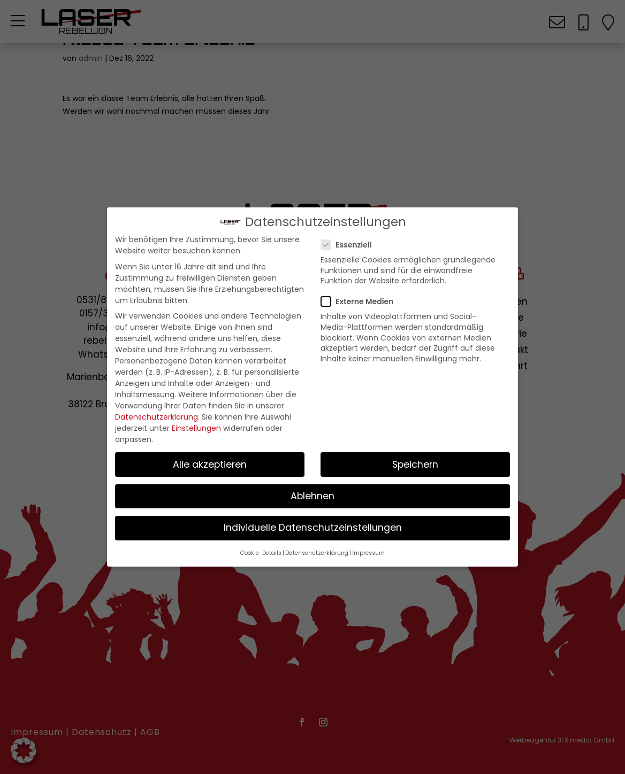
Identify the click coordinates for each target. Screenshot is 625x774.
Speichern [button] (415, 467)
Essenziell (351, 247)
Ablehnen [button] (312, 498)
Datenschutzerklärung (156, 419)
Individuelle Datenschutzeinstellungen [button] (313, 530)
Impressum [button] (368, 556)
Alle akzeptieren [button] (210, 467)
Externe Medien (361, 304)
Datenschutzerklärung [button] (316, 556)
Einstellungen (196, 430)
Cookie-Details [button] (260, 556)
